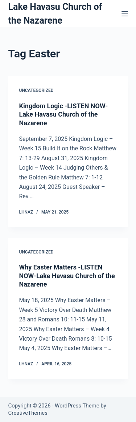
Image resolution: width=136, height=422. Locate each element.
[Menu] (124, 14)
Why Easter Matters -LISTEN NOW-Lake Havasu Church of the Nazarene (67, 275)
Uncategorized (36, 90)
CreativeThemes (28, 413)
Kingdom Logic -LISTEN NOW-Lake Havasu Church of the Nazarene (63, 114)
